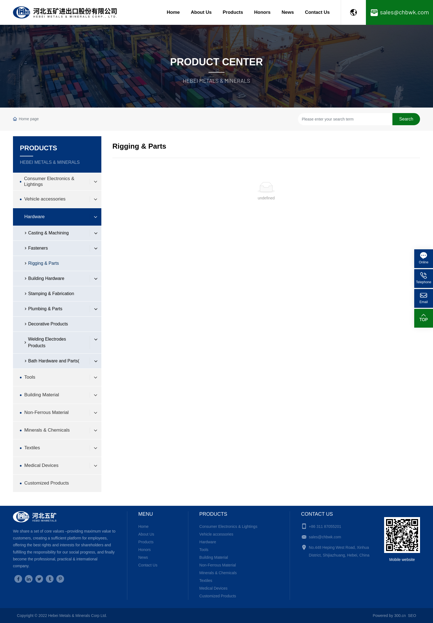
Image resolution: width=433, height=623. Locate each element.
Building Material (213, 557)
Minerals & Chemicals (218, 573)
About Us (201, 12)
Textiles (205, 580)
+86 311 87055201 (325, 526)
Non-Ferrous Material (217, 565)
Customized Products (217, 596)
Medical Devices (213, 588)
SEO (412, 615)
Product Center (216, 62)
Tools (203, 549)
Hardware (207, 542)
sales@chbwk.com (325, 537)
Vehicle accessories (216, 534)
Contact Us (317, 12)
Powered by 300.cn (389, 615)
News (288, 12)
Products (233, 12)
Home (173, 12)
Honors (262, 12)
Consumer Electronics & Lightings (228, 526)
